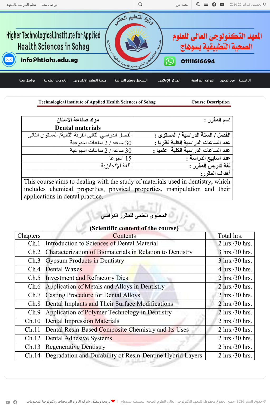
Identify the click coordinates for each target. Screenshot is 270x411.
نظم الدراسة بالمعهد (21, 5)
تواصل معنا (49, 5)
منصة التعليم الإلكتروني (89, 80)
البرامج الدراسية (202, 80)
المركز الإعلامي (169, 80)
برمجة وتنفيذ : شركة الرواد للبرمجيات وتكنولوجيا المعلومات (68, 401)
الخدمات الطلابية (56, 80)
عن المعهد (227, 80)
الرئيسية (245, 80)
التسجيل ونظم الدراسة (131, 80)
